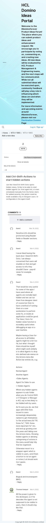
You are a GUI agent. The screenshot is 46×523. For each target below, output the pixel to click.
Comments (14, 212)
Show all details (23, 162)
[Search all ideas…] (14, 127)
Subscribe (38, 136)
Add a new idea (8, 136)
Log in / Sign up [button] (37, 127)
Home (5, 133)
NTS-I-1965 (15, 133)
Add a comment (24, 220)
